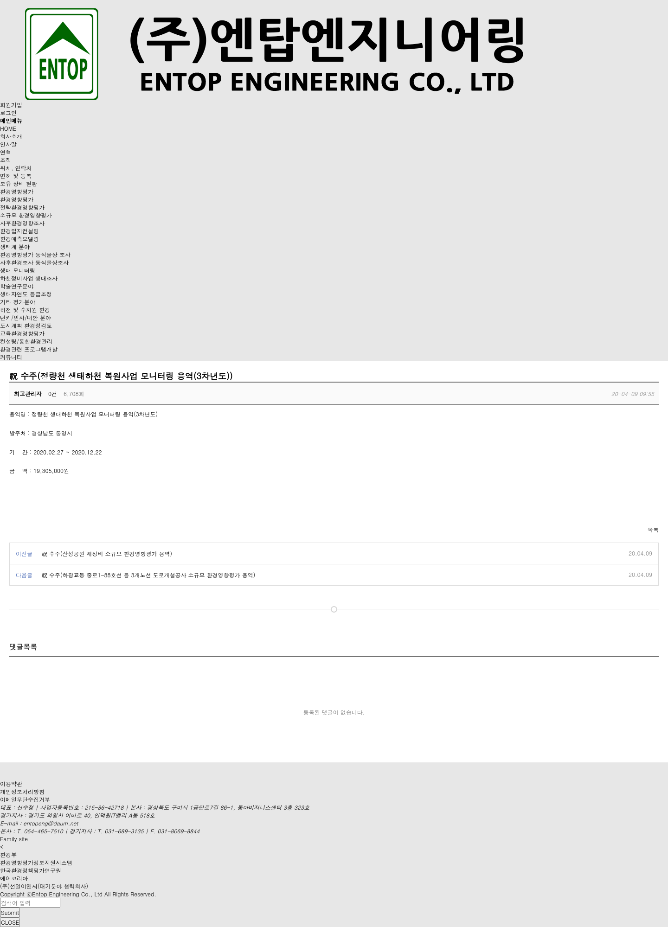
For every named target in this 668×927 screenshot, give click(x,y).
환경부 (8, 854)
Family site (14, 839)
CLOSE (10, 922)
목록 (653, 529)
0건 (52, 393)
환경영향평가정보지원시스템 (36, 862)
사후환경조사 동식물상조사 (34, 262)
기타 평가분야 (17, 302)
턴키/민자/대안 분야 (25, 317)
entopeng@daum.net (50, 823)
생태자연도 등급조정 (26, 294)
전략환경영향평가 (22, 207)
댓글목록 (23, 647)
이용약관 (11, 783)
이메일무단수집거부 (25, 799)
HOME (8, 128)
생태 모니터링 (17, 270)
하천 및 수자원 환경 (25, 309)
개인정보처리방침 (22, 791)
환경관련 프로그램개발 (29, 349)
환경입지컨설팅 (19, 231)
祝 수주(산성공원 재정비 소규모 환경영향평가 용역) (107, 553)
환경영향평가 (16, 191)
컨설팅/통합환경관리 (26, 341)
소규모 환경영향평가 (26, 215)
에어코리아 (14, 878)
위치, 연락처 (16, 168)
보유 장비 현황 (18, 183)
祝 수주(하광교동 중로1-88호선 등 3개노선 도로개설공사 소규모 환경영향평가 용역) (148, 575)
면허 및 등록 (16, 175)
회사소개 (11, 136)
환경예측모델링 (19, 239)
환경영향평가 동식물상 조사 (35, 254)
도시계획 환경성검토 (26, 325)
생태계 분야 (15, 246)
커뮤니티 (11, 357)
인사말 (8, 144)
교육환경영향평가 (22, 333)
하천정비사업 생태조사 (29, 278)
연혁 (5, 152)
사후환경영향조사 (22, 223)
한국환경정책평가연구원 (30, 870)
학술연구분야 (16, 286)
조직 (5, 160)
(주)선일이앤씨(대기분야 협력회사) (44, 886)
